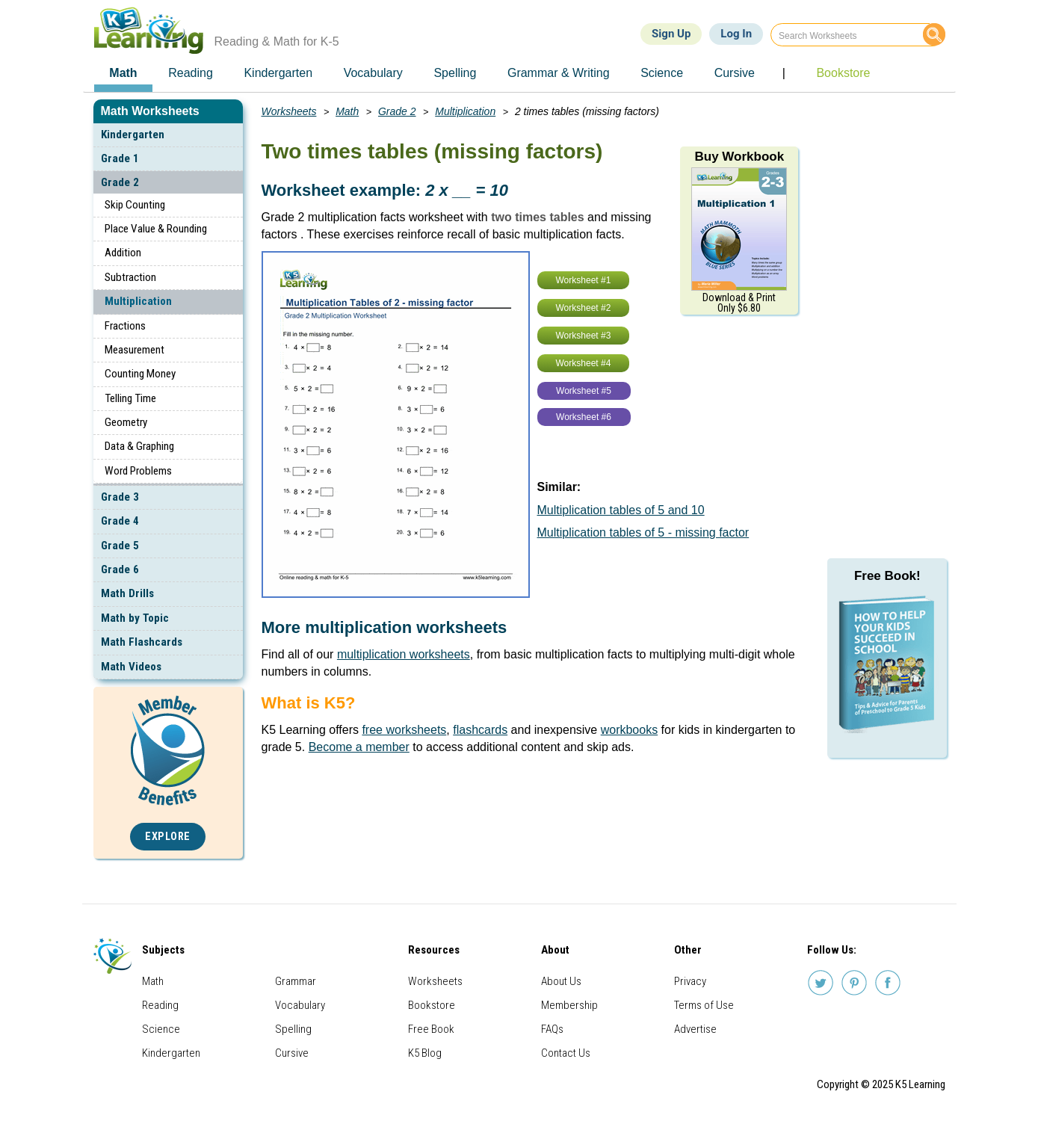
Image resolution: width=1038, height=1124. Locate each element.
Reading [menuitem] (190, 73)
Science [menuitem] (661, 73)
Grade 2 (120, 182)
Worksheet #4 (583, 363)
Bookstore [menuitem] (843, 73)
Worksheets (289, 111)
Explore (168, 836)
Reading (160, 1005)
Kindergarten (132, 134)
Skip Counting (135, 204)
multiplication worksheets (403, 654)
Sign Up (671, 33)
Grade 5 (120, 545)
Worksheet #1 (583, 280)
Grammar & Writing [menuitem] (558, 73)
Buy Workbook (739, 156)
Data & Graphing (139, 446)
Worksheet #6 (583, 417)
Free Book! (887, 576)
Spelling (293, 1029)
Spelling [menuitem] (454, 73)
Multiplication (138, 301)
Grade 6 (120, 569)
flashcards (480, 729)
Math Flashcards (141, 642)
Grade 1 (120, 158)
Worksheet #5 (583, 391)
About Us (561, 981)
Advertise (695, 1029)
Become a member (359, 747)
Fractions (125, 326)
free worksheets (404, 729)
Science (161, 1029)
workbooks (629, 729)
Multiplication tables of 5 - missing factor (643, 532)
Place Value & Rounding (156, 228)
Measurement (134, 349)
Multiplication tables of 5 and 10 (621, 510)
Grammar (295, 981)
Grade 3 (120, 497)
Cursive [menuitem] (734, 73)
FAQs (552, 1029)
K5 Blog (425, 1053)
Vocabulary (300, 1005)
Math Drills (127, 593)
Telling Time (130, 398)
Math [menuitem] (123, 73)
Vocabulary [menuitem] (373, 73)
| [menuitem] (783, 73)
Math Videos (131, 666)
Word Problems (138, 471)
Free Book (431, 1029)
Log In (736, 33)
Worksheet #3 (583, 335)
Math (347, 111)
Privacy (690, 981)
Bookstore (431, 1005)
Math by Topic (135, 618)
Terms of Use (704, 1005)
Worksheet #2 (583, 308)
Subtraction (130, 277)
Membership (569, 1005)
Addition (123, 252)
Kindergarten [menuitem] (278, 73)
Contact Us (565, 1053)
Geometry (126, 422)
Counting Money (140, 373)
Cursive (292, 1053)
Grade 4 (120, 521)
